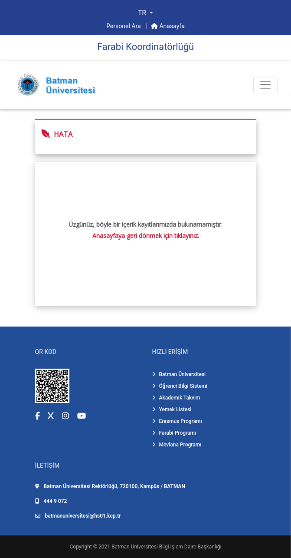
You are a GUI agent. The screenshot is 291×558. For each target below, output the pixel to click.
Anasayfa (168, 26)
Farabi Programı (174, 433)
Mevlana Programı (177, 445)
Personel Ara (124, 26)
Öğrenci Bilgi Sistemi (180, 386)
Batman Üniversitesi (179, 374)
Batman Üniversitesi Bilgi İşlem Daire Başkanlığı (166, 547)
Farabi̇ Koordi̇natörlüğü (145, 46)
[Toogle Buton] (265, 84)
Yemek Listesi (172, 409)
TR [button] (143, 13)
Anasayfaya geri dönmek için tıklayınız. (145, 235)
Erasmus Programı (177, 421)
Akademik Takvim (176, 398)
